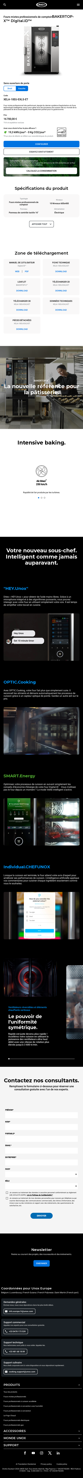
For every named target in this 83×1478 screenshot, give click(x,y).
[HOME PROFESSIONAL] (41, 4)
